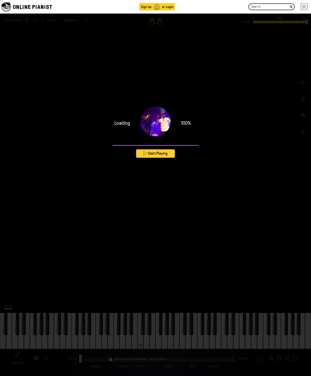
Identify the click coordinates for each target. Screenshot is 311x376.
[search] (291, 6)
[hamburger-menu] (304, 6)
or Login (167, 6)
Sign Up (146, 6)
